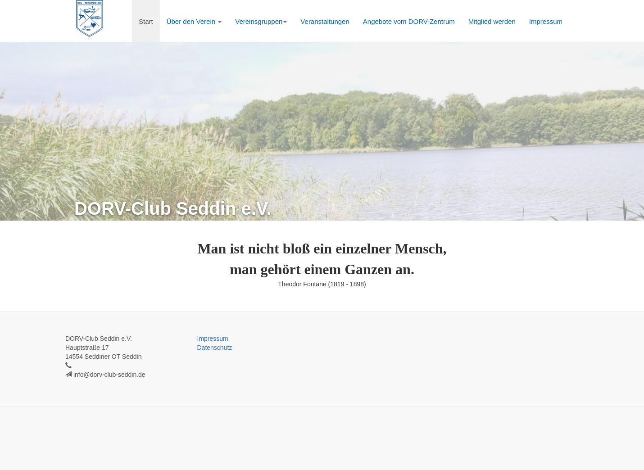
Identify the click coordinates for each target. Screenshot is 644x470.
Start (146, 21)
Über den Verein (194, 21)
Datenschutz (214, 347)
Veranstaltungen (324, 21)
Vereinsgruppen (261, 21)
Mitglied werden (492, 21)
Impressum (545, 21)
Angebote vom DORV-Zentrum (409, 21)
